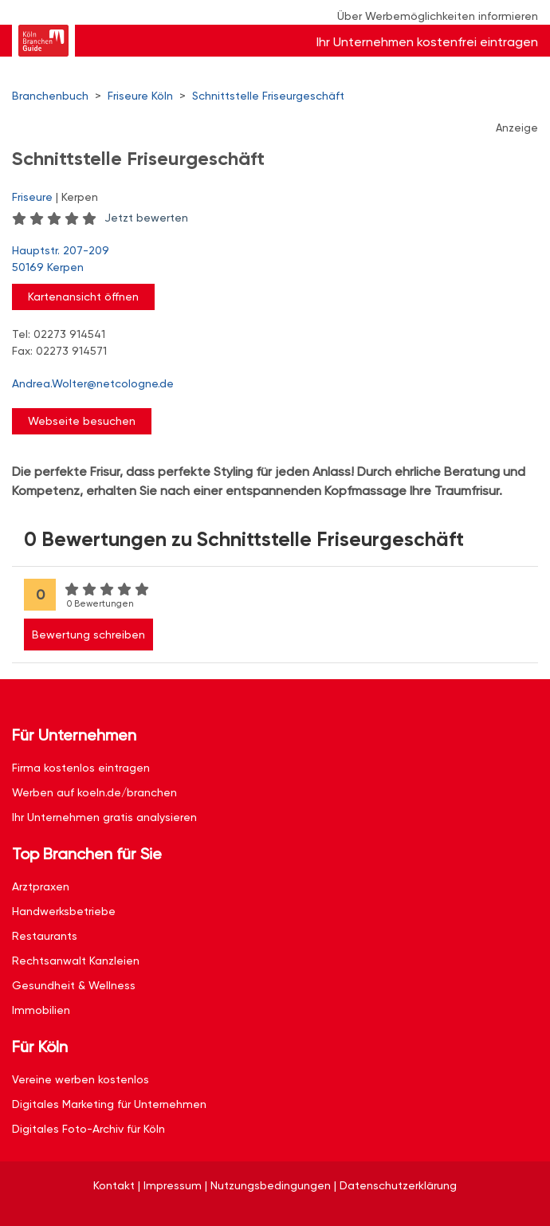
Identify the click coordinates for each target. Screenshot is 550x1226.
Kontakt (114, 1185)
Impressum (172, 1185)
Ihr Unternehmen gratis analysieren (104, 817)
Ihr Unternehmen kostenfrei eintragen (427, 41)
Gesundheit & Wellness (74, 985)
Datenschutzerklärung (398, 1185)
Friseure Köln (140, 95)
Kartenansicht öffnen (83, 296)
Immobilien (41, 1010)
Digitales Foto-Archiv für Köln (88, 1128)
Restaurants (44, 935)
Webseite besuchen (82, 421)
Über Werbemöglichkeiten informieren (437, 16)
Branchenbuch (50, 95)
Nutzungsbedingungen (270, 1185)
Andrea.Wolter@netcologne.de (93, 383)
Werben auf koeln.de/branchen (94, 792)
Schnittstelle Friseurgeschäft (268, 95)
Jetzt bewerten (146, 217)
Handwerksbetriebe (64, 911)
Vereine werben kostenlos (80, 1079)
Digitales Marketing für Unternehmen (109, 1104)
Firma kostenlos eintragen (81, 767)
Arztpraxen (40, 886)
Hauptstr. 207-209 (267, 260)
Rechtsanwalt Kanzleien (75, 960)
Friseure (32, 197)
